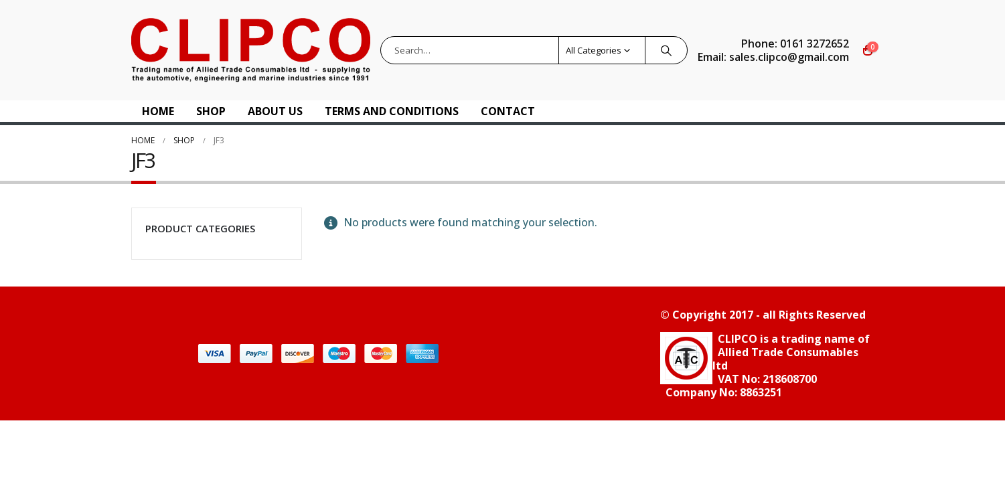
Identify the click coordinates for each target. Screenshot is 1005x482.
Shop (211, 111)
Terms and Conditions (392, 111)
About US (275, 111)
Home (158, 111)
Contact (508, 111)
